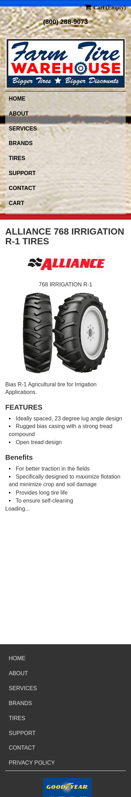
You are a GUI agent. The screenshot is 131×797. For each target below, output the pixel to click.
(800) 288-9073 (65, 21)
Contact (22, 188)
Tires (17, 158)
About (19, 114)
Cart (16, 203)
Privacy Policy (32, 763)
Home (17, 99)
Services (23, 129)
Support (22, 173)
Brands (20, 143)
